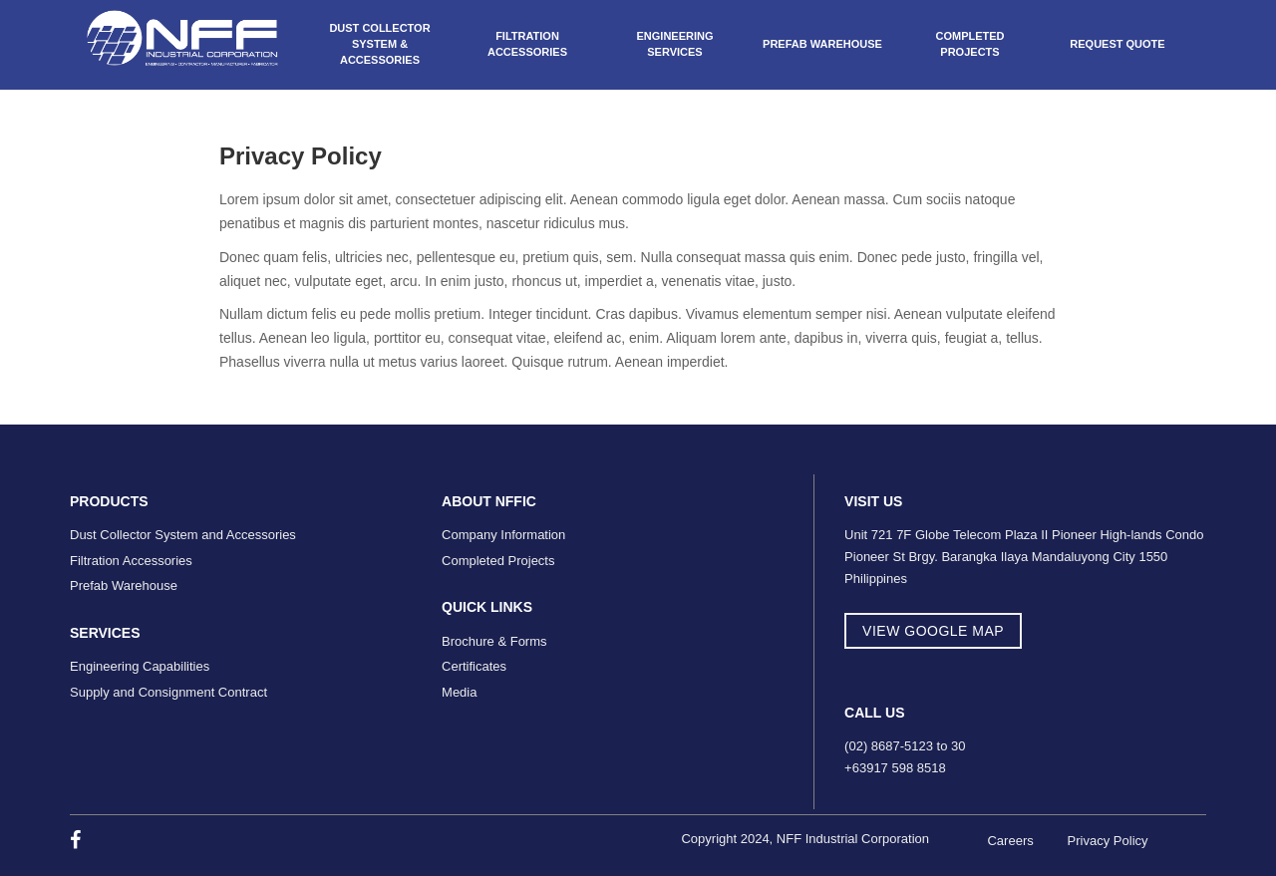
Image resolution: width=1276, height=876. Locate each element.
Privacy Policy (1108, 840)
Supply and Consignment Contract (168, 692)
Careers (1010, 840)
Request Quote (1117, 44)
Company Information (503, 534)
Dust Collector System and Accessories (183, 534)
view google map (933, 631)
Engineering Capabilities (139, 666)
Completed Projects (969, 44)
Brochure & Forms (494, 641)
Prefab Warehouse (822, 44)
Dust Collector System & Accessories (379, 43)
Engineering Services (674, 44)
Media (459, 692)
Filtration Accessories (527, 44)
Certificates (474, 666)
